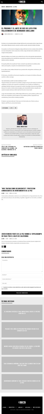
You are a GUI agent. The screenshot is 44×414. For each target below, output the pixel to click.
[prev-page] (2, 247)
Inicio (3, 7)
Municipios (9, 7)
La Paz (15, 7)
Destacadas (5, 108)
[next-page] (5, 247)
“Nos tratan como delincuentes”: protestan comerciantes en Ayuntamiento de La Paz (18, 189)
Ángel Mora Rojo (9, 34)
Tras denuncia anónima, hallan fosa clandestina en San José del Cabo (22, 364)
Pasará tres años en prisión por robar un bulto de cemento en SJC (22, 330)
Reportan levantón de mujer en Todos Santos (33, 147)
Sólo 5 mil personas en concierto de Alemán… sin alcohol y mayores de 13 (9, 148)
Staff (7, 193)
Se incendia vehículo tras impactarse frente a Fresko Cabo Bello (22, 312)
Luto (11, 108)
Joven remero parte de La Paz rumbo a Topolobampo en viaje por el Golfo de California (22, 235)
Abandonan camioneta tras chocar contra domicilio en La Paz (22, 382)
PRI (15, 108)
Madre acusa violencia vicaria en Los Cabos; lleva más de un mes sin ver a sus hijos (22, 347)
